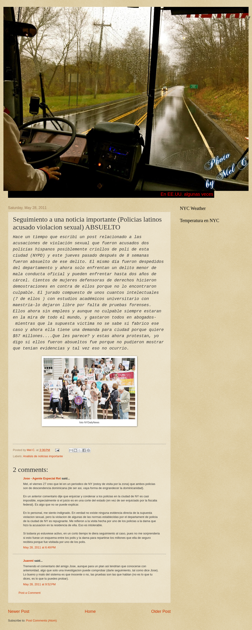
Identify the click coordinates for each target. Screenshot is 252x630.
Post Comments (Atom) (41, 620)
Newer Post (18, 611)
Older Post (161, 611)
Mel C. (31, 450)
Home (90, 611)
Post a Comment (30, 592)
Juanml (28, 560)
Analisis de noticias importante (43, 456)
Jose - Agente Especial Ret (42, 478)
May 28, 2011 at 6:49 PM (39, 547)
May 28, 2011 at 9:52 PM (39, 584)
